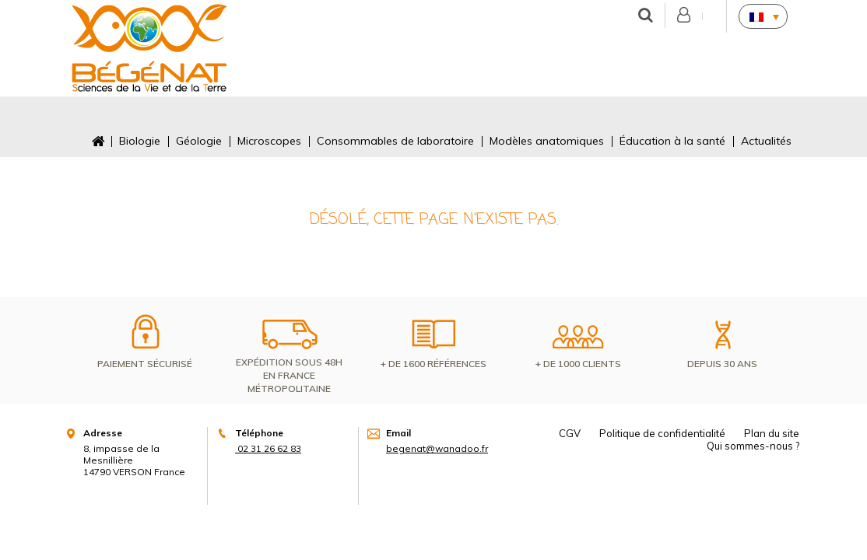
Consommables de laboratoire (395, 141)
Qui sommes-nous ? (753, 445)
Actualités (766, 141)
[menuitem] (763, 16)
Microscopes (269, 141)
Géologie (199, 141)
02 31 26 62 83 (268, 448)
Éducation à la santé (672, 141)
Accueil (97, 141)
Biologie (139, 141)
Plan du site (771, 433)
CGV (570, 433)
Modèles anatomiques (547, 141)
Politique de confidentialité (662, 433)
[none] (763, 16)
